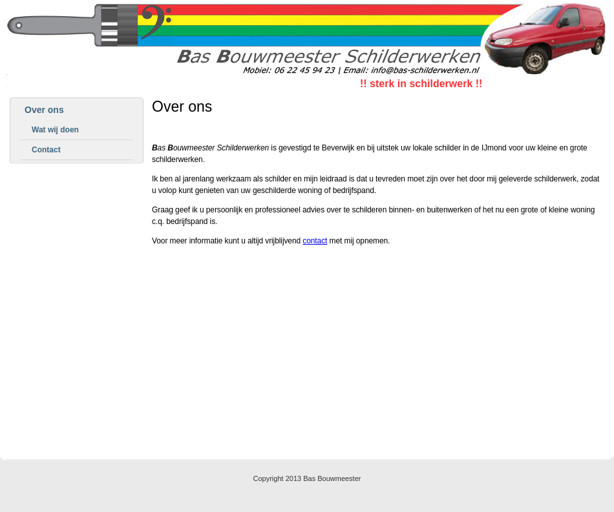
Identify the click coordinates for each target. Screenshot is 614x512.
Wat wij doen (55, 129)
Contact (46, 149)
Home (288, 440)
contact (314, 240)
